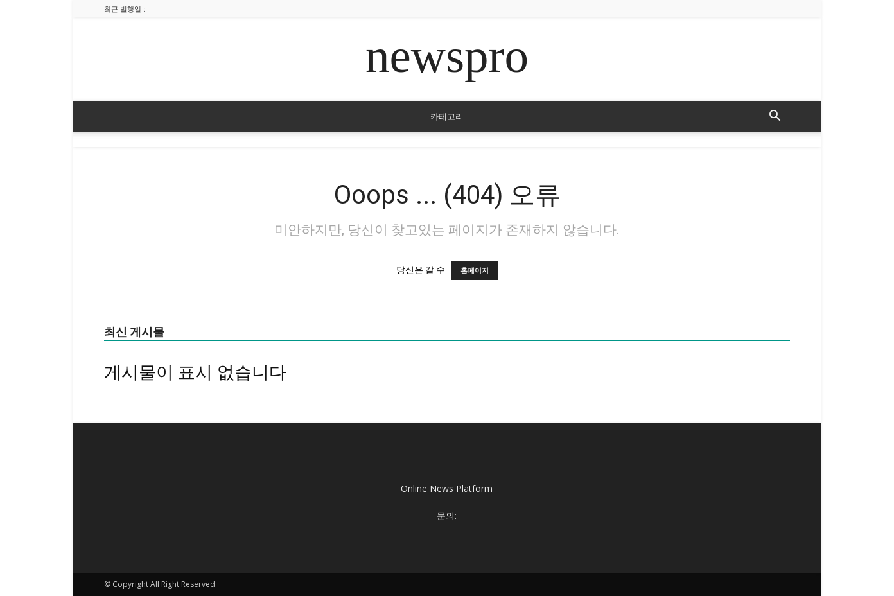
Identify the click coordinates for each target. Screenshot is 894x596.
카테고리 (447, 116)
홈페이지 (474, 271)
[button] (774, 117)
